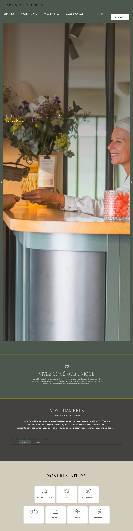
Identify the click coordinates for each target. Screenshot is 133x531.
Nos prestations (29, 14)
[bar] (66, 491)
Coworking (77, 517)
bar (66, 497)
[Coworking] (77, 511)
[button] (120, 17)
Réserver (25, 442)
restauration (88, 497)
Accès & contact (74, 14)
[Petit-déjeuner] (44, 491)
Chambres (9, 14)
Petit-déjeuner (44, 497)
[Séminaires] (99, 511)
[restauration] (88, 491)
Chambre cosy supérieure (29, 435)
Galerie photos (51, 14)
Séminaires (99, 517)
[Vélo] (33, 511)
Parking (55, 517)
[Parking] (55, 511)
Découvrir (37, 442)
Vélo (33, 517)
